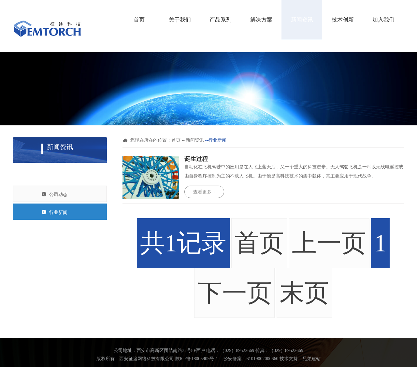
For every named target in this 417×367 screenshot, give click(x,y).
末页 (304, 292)
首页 (139, 20)
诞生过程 (196, 159)
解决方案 (261, 20)
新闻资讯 (302, 20)
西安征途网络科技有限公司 (146, 358)
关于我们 (180, 20)
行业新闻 (54, 212)
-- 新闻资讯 (193, 140)
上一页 (329, 243)
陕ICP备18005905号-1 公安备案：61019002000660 (227, 358)
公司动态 (54, 194)
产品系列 (220, 20)
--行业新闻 (215, 140)
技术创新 (343, 20)
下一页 (234, 292)
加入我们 (383, 20)
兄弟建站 (311, 358)
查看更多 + (204, 192)
